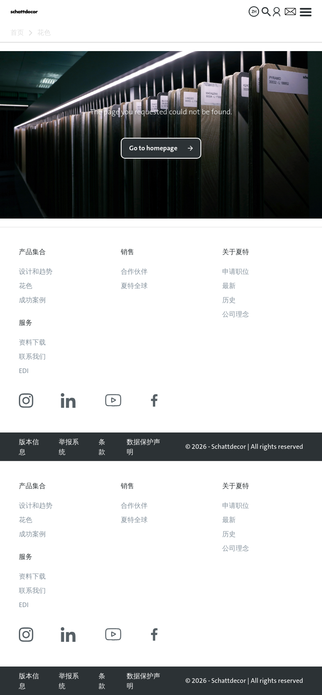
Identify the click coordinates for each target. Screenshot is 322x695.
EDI (24, 370)
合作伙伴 (134, 271)
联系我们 (32, 356)
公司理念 (235, 314)
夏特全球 (134, 285)
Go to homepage (153, 148)
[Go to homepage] (24, 11)
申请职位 (235, 271)
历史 (229, 300)
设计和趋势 (35, 271)
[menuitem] (254, 11)
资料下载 (32, 342)
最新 (229, 285)
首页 (17, 32)
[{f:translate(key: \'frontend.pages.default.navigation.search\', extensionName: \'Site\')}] (266, 11)
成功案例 (32, 300)
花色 (44, 32)
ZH (254, 11)
